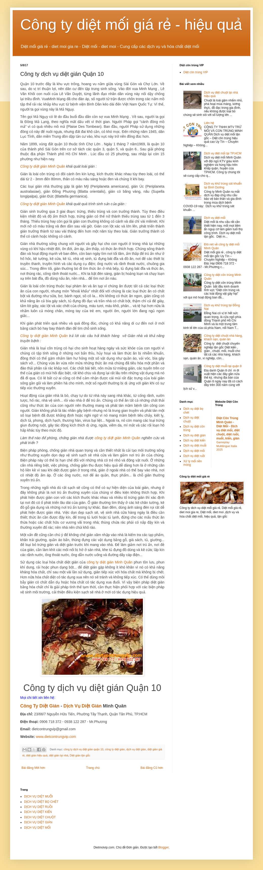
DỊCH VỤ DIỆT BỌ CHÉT (41, 802)
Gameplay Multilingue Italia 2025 (226, 446)
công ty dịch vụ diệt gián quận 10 (83, 749)
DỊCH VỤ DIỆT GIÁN (38, 822)
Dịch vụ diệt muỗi (194, 445)
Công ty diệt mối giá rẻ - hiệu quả (131, 24)
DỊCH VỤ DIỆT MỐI (37, 827)
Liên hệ (209, 123)
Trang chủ (92, 768)
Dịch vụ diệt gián (194, 435)
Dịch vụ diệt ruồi (194, 456)
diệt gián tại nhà (58, 755)
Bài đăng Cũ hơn (152, 768)
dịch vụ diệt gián (136, 749)
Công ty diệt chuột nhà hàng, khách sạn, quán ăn (223, 337)
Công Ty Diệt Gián (39, 705)
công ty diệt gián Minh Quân (117, 438)
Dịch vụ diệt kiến (194, 440)
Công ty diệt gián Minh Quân (42, 166)
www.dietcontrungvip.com (56, 737)
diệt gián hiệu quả (37, 755)
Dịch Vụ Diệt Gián (82, 705)
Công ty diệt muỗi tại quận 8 (223, 366)
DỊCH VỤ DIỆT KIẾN (38, 812)
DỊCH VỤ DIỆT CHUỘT (40, 817)
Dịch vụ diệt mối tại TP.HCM (223, 153)
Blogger (163, 847)
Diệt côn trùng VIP (195, 72)
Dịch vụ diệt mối (215, 218)
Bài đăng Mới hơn (33, 768)
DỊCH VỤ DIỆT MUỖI (38, 796)
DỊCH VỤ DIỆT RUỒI (38, 807)
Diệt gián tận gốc (80, 755)
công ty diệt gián (115, 749)
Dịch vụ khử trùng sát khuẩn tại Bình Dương (223, 185)
